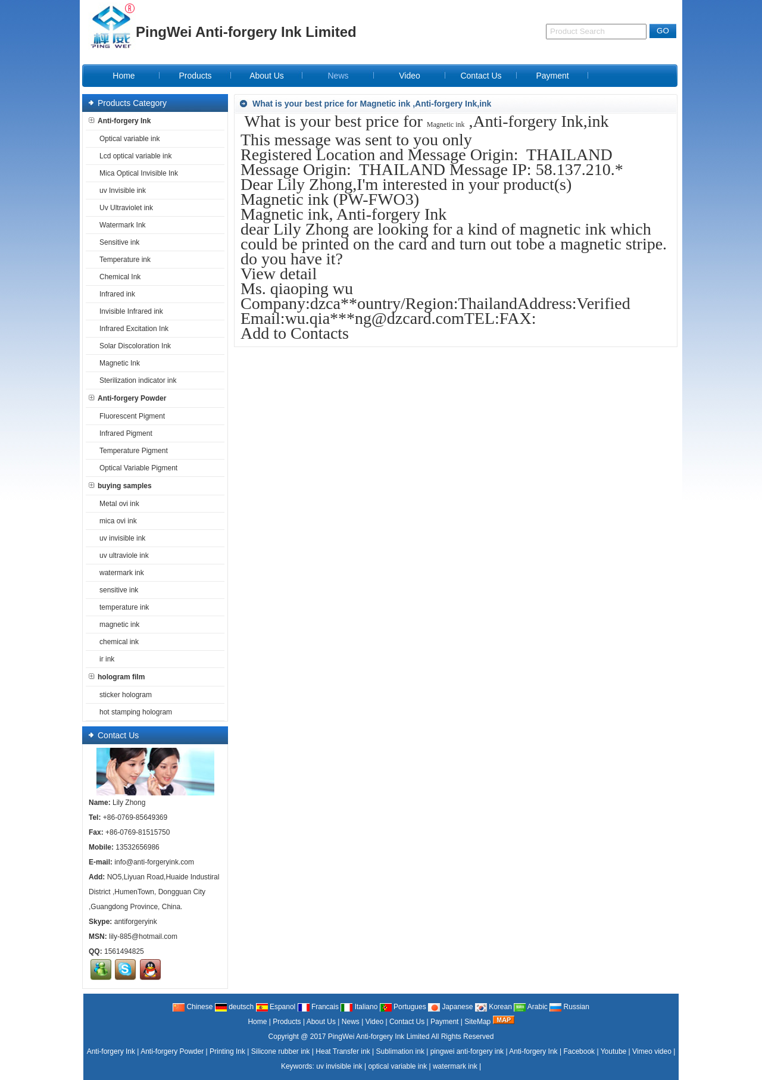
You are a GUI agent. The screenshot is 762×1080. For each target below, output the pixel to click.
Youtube (614, 1051)
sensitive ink (116, 590)
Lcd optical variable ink (133, 156)
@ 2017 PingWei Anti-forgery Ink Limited (365, 1036)
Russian (569, 1007)
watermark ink (119, 573)
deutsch (234, 1007)
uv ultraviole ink (122, 555)
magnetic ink (117, 624)
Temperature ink (123, 259)
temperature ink (122, 607)
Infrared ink (115, 294)
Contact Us (406, 1021)
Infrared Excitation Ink (131, 328)
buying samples (120, 486)
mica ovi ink (116, 521)
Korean (493, 1007)
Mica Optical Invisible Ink (136, 173)
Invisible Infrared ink (129, 311)
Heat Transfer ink (343, 1051)
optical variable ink (397, 1066)
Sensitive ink (117, 242)
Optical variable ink (127, 139)
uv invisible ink (120, 538)
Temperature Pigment (131, 451)
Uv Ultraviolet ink (124, 208)
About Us (321, 1021)
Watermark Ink (120, 225)
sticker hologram (123, 695)
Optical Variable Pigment (136, 468)
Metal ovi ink (117, 504)
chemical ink (117, 642)
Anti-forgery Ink (120, 121)
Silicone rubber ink (280, 1051)
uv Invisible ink (120, 190)
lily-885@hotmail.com (143, 936)
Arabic (531, 1007)
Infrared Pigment (123, 433)
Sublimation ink (400, 1051)
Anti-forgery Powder (127, 398)
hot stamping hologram (133, 712)
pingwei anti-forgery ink (467, 1051)
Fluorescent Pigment (130, 416)
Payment (444, 1021)
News (351, 1021)
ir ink (104, 659)
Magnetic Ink (117, 363)
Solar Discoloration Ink (133, 346)
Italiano (359, 1007)
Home (257, 1021)
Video (374, 1021)
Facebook (579, 1051)
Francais (318, 1007)
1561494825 (124, 951)
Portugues (403, 1007)
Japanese (450, 1007)
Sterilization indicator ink (135, 380)
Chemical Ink (117, 277)
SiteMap (477, 1021)
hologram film (117, 677)
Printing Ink (227, 1051)
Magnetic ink (446, 124)
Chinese (193, 1007)
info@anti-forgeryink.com (154, 862)
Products (287, 1021)
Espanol (276, 1007)
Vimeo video (652, 1051)
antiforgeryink (135, 921)
